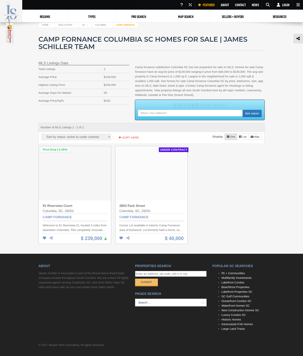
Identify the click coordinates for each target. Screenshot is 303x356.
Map (255, 136)
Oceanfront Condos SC (236, 301)
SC (83, 25)
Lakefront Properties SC (236, 291)
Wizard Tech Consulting (64, 345)
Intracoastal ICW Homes (237, 324)
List (242, 136)
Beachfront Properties (235, 287)
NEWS (255, 5)
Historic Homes (231, 319)
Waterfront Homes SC (235, 305)
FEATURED (206, 5)
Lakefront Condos (232, 282)
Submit (146, 282)
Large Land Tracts (233, 328)
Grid (231, 136)
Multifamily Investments (236, 277)
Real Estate (65, 25)
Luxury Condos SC (233, 314)
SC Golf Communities (235, 296)
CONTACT (240, 5)
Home (45, 25)
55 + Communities (233, 273)
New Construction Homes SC (240, 310)
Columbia (100, 25)
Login (282, 5)
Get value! (252, 113)
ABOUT (225, 5)
